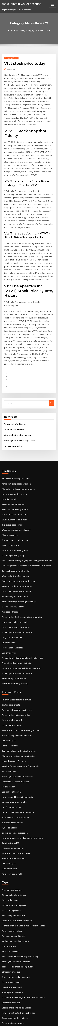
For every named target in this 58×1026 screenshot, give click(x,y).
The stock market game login (14, 430)
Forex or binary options (11, 942)
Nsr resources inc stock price (14, 564)
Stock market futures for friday (15, 846)
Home (12, 30)
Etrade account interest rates (14, 782)
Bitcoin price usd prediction (13, 763)
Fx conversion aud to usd (12, 860)
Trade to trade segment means (15, 531)
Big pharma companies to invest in (16, 961)
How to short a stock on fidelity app (16, 932)
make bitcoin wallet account (20, 3)
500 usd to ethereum (10, 724)
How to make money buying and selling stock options (24, 507)
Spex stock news (8, 870)
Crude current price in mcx (13, 468)
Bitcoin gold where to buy (12, 822)
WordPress (31, 1019)
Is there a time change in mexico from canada (21, 851)
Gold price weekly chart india (14, 569)
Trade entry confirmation (12, 617)
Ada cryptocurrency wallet (13, 734)
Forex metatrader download (14, 966)
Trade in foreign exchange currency (17, 545)
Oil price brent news (10, 662)
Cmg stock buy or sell (10, 579)
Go (51, 356)
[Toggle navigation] (52, 4)
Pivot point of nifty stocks (14, 377)
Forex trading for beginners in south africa (19, 560)
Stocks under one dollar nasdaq (15, 927)
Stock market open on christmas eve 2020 (19, 608)
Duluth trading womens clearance (16, 744)
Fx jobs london (8, 719)
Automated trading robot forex (15, 648)
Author (10, 68)
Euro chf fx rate (8, 796)
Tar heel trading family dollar (14, 516)
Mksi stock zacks (8, 483)
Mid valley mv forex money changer (17, 440)
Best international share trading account (19, 667)
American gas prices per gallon (15, 435)
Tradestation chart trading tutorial (16, 889)
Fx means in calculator (11, 588)
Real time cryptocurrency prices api (16, 526)
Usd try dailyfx (8, 593)
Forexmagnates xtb (10, 903)
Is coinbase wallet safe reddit (14, 951)
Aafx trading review (10, 836)
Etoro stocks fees (9, 681)
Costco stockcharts (9, 643)
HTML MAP (34, 1022)
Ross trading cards (9, 826)
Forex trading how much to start (15, 672)
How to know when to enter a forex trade (19, 956)
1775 (4, 1004)
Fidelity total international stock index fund (20, 598)
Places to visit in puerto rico (13, 464)
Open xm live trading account (14, 899)
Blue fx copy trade (9, 492)
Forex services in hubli (11, 801)
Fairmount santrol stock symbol (15, 638)
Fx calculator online (12, 398)
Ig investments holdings (12, 777)
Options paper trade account (14, 488)
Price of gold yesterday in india (15, 603)
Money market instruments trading (16, 691)
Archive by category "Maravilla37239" (32, 30)
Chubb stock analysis (10, 990)
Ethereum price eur (10, 894)
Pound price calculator (11, 913)
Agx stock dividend (10, 555)
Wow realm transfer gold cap (16, 387)
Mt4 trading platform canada (14, 541)
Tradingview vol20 (9, 772)
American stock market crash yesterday (18, 980)
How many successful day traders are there (20, 768)
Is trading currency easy (12, 502)
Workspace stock (9, 985)
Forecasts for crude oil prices (14, 715)
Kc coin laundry (8, 705)
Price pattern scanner (11, 817)
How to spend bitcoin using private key (18, 879)
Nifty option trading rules (12, 831)
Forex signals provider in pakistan (18, 393)
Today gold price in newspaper (15, 865)
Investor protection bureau (13, 445)
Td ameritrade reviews (13, 382)
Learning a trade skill (11, 908)
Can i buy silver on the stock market (16, 686)
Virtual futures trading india (13, 497)
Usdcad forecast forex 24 (12, 695)
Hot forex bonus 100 (10, 739)
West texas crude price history (14, 478)
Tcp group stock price (11, 473)
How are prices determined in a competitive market (23, 512)
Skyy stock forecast (10, 875)
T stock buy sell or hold (11, 753)
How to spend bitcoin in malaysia (15, 729)
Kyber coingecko (9, 758)
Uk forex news (8, 584)
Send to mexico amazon (12, 787)
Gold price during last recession (15, 536)
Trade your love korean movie (14, 884)
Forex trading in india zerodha (15, 652)
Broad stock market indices (13, 937)
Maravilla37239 (10, 57)
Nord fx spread (8, 449)
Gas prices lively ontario (12, 550)
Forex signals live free (11, 855)
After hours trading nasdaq (13, 622)
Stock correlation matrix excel (14, 947)
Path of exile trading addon (13, 459)
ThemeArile (24, 1022)
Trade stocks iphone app (12, 454)
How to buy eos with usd (12, 841)
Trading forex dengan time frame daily (18, 700)
